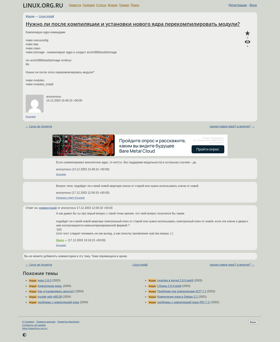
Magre (60, 240)
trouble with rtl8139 (50, 296)
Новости (75, 5)
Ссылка (30, 116)
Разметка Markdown (68, 321)
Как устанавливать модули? (56, 291)
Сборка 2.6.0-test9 (169, 286)
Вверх (253, 322)
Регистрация (238, 5)
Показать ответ (65, 198)
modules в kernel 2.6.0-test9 (175, 280)
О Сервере (28, 321)
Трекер (124, 5)
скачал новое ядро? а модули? (230, 126)
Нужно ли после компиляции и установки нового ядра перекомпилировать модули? (133, 23)
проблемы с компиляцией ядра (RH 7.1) (183, 302)
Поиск (135, 5)
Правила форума (46, 321)
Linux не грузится (40, 126)
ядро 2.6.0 (44, 280)
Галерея (89, 5)
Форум (112, 5)
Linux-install (46, 16)
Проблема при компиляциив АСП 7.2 (181, 291)
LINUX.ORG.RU (43, 5)
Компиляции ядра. (50, 286)
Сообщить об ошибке (34, 325)
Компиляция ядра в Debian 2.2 (177, 296)
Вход (253, 5)
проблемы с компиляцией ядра (58, 302)
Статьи (101, 5)
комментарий (48, 207)
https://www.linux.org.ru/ (34, 328)
